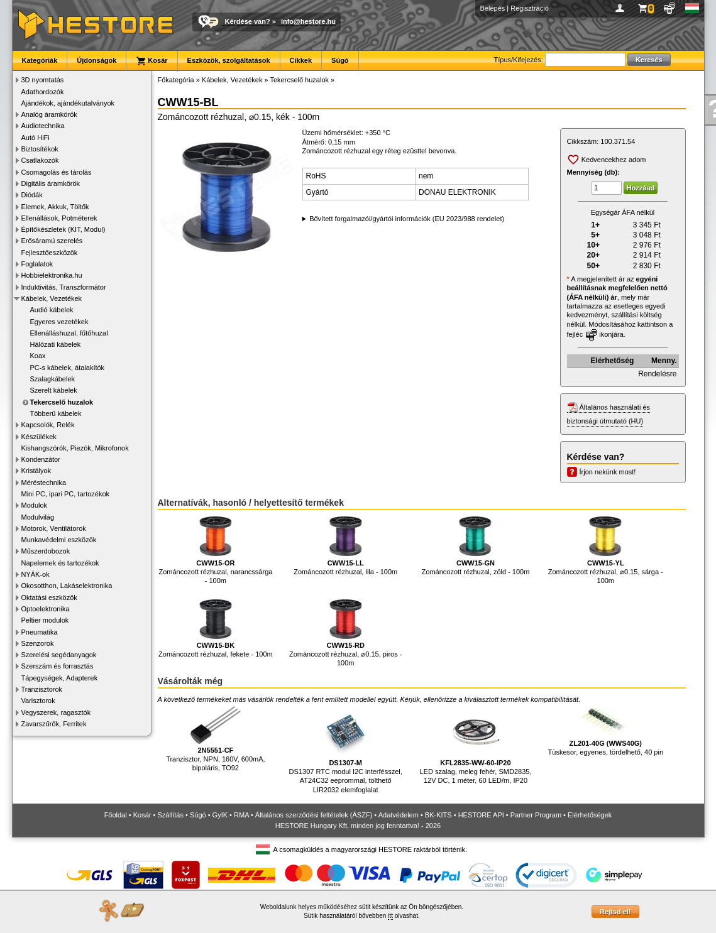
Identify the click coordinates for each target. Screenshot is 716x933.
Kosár (151, 61)
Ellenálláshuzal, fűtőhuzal (69, 333)
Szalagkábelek (52, 379)
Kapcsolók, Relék (48, 424)
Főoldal (115, 815)
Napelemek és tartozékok (60, 563)
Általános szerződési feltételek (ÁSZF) (313, 815)
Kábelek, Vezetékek (51, 298)
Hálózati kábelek (55, 344)
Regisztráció (529, 8)
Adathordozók (42, 91)
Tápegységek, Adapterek (59, 678)
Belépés (492, 8)
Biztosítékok (39, 149)
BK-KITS (438, 815)
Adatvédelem (398, 815)
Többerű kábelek (56, 413)
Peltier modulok (45, 620)
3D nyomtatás (42, 80)
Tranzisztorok (42, 689)
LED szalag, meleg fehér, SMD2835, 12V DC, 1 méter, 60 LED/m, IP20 (476, 745)
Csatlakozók (40, 160)
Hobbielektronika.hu (51, 275)
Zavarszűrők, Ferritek (54, 724)
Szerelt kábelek (53, 390)
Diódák (32, 195)
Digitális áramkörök (50, 183)
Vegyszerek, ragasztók (56, 712)
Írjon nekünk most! (608, 472)
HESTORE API (481, 815)
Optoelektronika (45, 609)
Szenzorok (37, 643)
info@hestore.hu (308, 21)
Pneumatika (39, 632)
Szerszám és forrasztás (57, 666)
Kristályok (36, 470)
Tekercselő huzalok (62, 402)
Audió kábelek (52, 310)
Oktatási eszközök (49, 597)
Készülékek (39, 436)
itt (390, 915)
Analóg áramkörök (49, 114)
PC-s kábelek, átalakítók (67, 367)
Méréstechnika (44, 482)
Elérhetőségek (590, 815)
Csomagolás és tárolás (56, 172)
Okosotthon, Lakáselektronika (67, 585)
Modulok (34, 505)
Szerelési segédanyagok (59, 654)
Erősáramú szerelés (52, 240)
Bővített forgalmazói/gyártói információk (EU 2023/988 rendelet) (406, 218)
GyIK (220, 815)
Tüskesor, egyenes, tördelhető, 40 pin (605, 731)
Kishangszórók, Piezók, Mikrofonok (75, 448)
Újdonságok (96, 60)
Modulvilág (38, 517)
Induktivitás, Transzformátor (63, 287)
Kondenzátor (40, 459)
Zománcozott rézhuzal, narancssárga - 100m (215, 550)
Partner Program (535, 815)
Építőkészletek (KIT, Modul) (63, 229)
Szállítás (170, 815)
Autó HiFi (35, 137)
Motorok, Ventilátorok (53, 528)
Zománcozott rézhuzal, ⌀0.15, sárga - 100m (605, 550)
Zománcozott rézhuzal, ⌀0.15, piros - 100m (345, 633)
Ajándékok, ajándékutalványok (68, 103)
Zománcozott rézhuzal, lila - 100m (345, 546)
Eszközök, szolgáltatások (228, 60)
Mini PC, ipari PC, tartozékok (65, 494)
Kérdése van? (247, 21)
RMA (241, 815)
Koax (38, 355)
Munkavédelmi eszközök (59, 539)
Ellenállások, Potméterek (59, 218)
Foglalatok (37, 264)
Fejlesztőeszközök (49, 252)
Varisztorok (38, 700)
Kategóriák (40, 60)
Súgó (340, 60)
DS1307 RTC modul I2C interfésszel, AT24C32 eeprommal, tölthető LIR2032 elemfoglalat (345, 750)
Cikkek (301, 60)
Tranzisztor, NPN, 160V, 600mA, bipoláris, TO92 (215, 739)
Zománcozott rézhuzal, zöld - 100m (476, 546)
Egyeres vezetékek (59, 321)
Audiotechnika (43, 125)
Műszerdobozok (45, 551)
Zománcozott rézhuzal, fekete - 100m (215, 628)
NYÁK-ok (35, 574)
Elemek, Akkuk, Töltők (55, 206)
